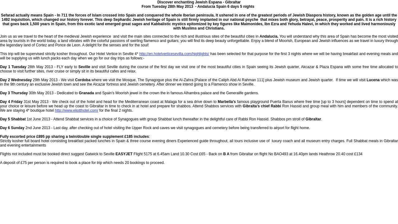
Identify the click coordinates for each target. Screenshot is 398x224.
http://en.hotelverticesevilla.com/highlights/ (174, 54)
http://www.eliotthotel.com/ (76, 110)
